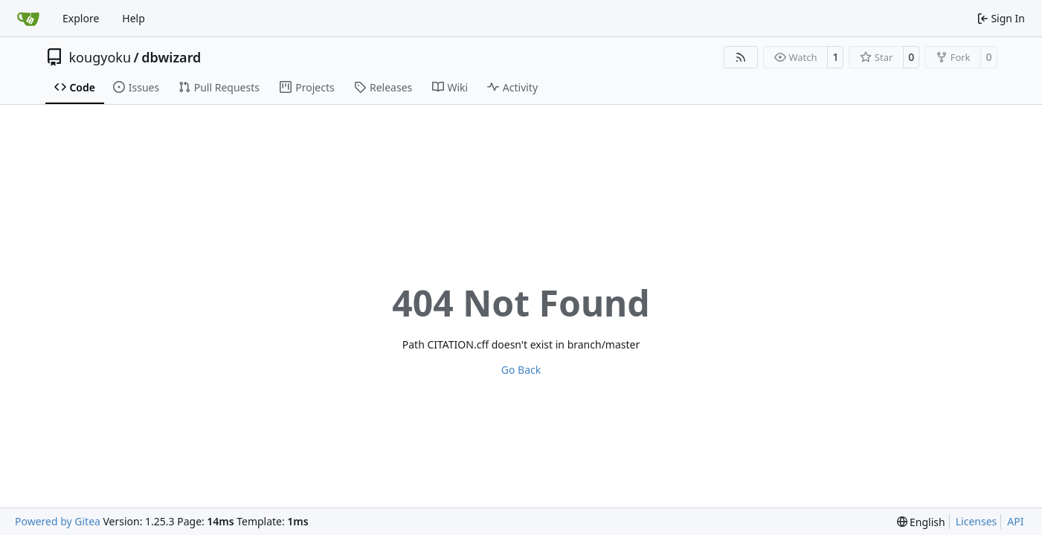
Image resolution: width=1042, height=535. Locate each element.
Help (133, 18)
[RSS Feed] (741, 57)
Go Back (521, 370)
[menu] (921, 522)
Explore (80, 18)
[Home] (28, 18)
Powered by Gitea (57, 521)
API (1015, 521)
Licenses (976, 521)
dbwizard (171, 57)
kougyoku (100, 57)
